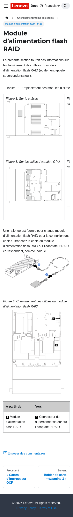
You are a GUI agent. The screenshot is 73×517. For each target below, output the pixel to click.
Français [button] (48, 5)
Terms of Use (47, 508)
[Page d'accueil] (7, 18)
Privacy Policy (26, 508)
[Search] (65, 6)
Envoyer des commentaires (24, 453)
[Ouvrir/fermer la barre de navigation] (6, 6)
